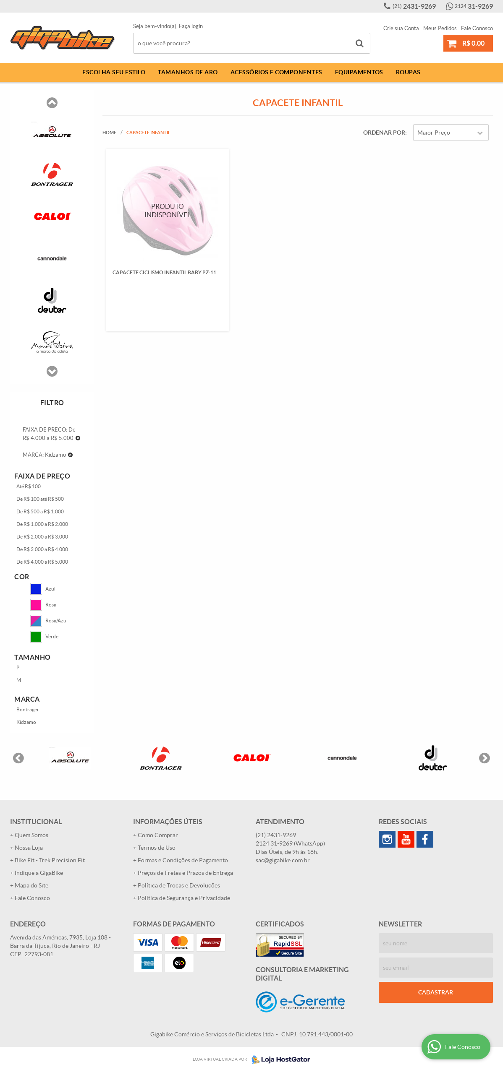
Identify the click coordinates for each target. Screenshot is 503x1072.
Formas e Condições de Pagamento (183, 860)
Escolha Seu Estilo (113, 72)
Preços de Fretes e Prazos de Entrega (185, 872)
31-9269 (474, 6)
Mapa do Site (31, 885)
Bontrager (27, 709)
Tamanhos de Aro (188, 72)
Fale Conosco (477, 28)
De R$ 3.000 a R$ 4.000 (42, 549)
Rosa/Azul (49, 621)
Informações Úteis (167, 821)
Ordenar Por (384, 132)
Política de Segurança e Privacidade (184, 898)
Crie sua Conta (401, 28)
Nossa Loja (29, 847)
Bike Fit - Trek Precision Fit (50, 860)
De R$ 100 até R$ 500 (40, 499)
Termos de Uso (157, 847)
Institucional (36, 821)
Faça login (191, 26)
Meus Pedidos (440, 28)
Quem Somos (31, 835)
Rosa (43, 605)
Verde (44, 637)
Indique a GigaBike (39, 872)
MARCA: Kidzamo (44, 455)
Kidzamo (26, 722)
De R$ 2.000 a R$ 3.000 (42, 536)
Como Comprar (158, 835)
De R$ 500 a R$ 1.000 (40, 511)
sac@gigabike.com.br (283, 860)
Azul (42, 589)
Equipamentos (359, 72)
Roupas (408, 72)
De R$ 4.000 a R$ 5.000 (42, 562)
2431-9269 (414, 6)
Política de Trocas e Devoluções (179, 885)
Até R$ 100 (28, 486)
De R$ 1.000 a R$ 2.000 (42, 524)
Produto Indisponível (167, 210)
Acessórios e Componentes (276, 72)
